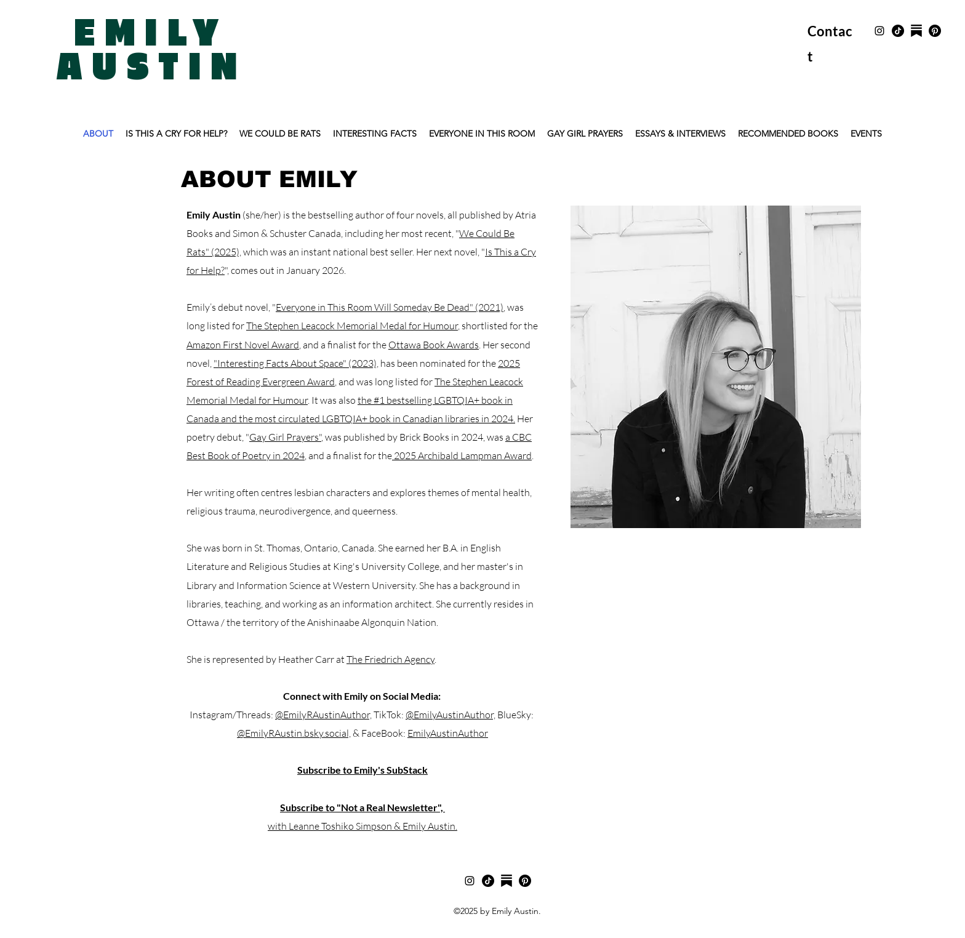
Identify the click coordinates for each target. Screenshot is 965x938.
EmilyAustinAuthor (447, 733)
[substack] (506, 881)
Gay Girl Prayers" (285, 437)
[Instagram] (879, 31)
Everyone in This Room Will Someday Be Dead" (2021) (389, 307)
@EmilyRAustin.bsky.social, (294, 733)
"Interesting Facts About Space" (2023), (296, 363)
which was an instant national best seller (326, 252)
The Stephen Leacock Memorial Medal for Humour (352, 325)
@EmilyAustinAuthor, (450, 714)
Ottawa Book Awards (433, 345)
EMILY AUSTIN (151, 50)
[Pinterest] (935, 31)
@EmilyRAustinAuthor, (323, 714)
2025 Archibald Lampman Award (462, 455)
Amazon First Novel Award (242, 345)
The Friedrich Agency (390, 659)
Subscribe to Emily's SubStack (362, 770)
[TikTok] (898, 31)
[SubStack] (916, 31)
